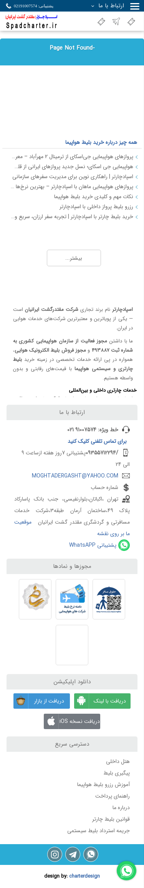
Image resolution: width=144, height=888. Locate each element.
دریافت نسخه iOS (71, 721)
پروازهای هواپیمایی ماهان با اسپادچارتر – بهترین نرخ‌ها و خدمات (71, 186)
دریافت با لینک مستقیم (100, 701)
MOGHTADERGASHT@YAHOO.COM (75, 476)
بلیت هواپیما (132, 21)
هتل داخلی (118, 761)
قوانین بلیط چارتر (111, 819)
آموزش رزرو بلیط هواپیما (103, 784)
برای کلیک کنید (97, 441)
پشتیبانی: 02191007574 (33, 5)
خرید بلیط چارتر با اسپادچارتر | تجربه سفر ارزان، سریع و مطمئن (71, 216)
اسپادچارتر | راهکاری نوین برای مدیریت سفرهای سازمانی (72, 176)
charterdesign (84, 876)
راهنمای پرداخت (112, 796)
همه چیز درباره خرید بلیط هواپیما (101, 142)
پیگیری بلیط (116, 773)
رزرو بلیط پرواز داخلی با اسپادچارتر (96, 206)
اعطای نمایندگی (102, 21)
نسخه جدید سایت (117, 21)
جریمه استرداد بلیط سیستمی (98, 830)
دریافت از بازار (38, 701)
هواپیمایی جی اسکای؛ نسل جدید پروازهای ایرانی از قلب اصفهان (71, 166)
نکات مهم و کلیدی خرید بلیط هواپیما (93, 196)
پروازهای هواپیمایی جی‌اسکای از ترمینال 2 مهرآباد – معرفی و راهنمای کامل (71, 156)
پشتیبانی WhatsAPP (92, 545)
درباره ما (121, 807)
